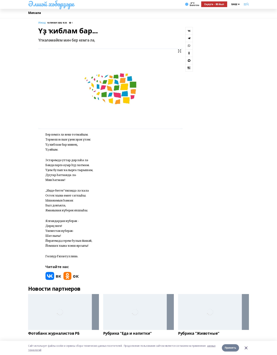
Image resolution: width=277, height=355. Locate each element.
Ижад (42, 22)
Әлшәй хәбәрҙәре (51, 4)
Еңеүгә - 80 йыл (214, 4)
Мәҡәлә (34, 13)
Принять (230, 348)
